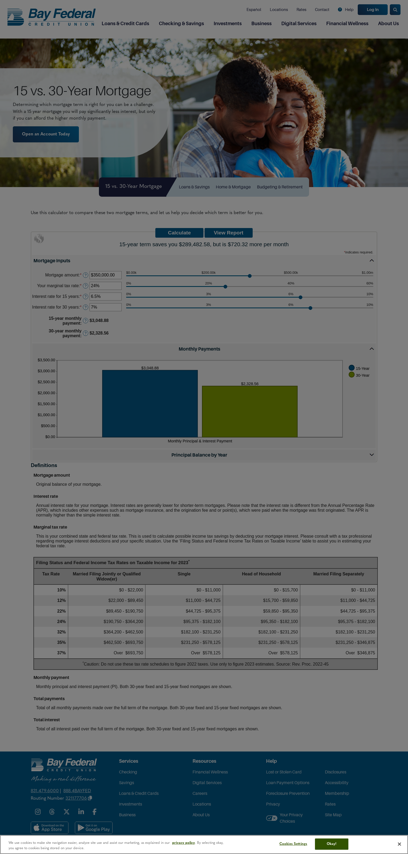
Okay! (332, 844)
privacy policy (183, 843)
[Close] (399, 844)
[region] (204, 844)
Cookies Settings (293, 844)
